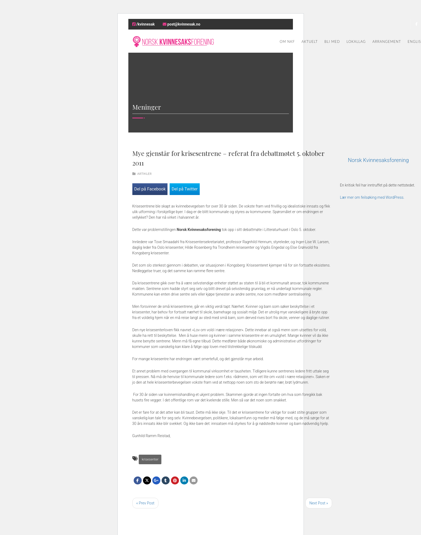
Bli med (332, 41)
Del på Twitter (184, 189)
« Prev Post (145, 503)
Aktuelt (309, 41)
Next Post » (318, 503)
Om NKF (287, 41)
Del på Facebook (150, 189)
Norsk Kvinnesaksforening (378, 160)
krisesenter (150, 459)
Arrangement (386, 41)
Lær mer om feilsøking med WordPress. (372, 197)
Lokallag (356, 41)
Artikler (144, 174)
